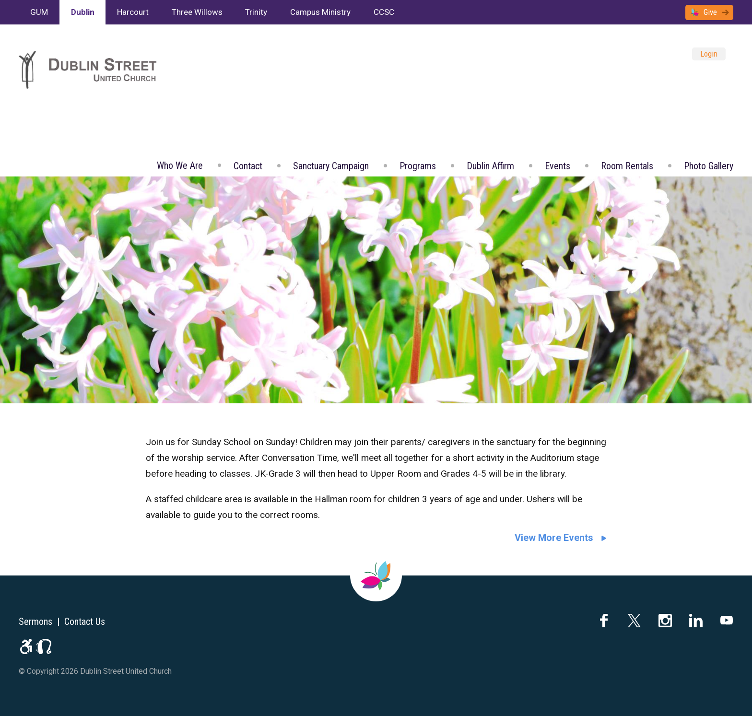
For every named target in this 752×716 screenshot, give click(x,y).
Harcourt (133, 12)
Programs (418, 166)
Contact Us (84, 621)
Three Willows (197, 12)
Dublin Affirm (490, 166)
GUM (39, 12)
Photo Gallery (708, 166)
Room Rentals (627, 166)
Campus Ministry (320, 12)
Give (710, 12)
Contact (248, 166)
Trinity (256, 12)
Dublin (82, 12)
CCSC (384, 12)
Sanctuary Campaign (331, 166)
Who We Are (180, 165)
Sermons (35, 621)
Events (557, 166)
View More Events (554, 537)
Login (708, 54)
